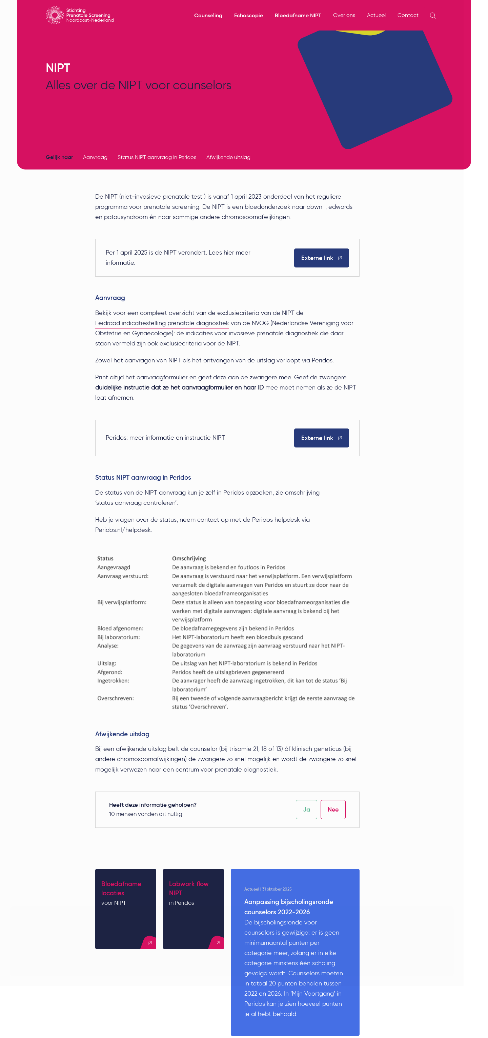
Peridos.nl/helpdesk (123, 530)
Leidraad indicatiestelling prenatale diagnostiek (162, 323)
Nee (333, 810)
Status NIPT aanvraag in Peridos (157, 157)
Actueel (376, 15)
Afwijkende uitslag (228, 157)
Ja (306, 810)
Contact (408, 15)
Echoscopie (248, 15)
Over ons (344, 15)
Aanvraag (95, 157)
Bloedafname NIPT (298, 15)
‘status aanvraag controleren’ (136, 502)
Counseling (208, 15)
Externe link (321, 258)
